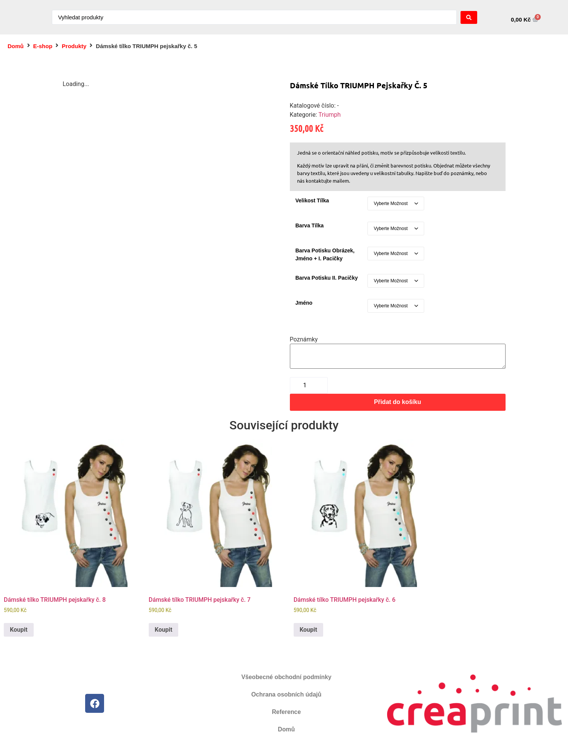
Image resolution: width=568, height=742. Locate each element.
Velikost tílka (312, 200)
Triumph (329, 114)
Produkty (74, 46)
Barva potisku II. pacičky (327, 278)
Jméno (304, 303)
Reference (286, 712)
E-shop (43, 46)
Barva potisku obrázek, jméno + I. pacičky (325, 254)
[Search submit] (469, 17)
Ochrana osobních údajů (286, 694)
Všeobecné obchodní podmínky (286, 677)
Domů (16, 46)
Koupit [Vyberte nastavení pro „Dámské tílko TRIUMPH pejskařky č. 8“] (19, 629)
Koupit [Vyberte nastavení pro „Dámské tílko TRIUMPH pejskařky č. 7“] (164, 629)
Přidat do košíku (397, 402)
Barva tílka (310, 225)
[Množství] (309, 385)
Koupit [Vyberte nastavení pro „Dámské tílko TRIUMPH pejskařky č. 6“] (308, 629)
